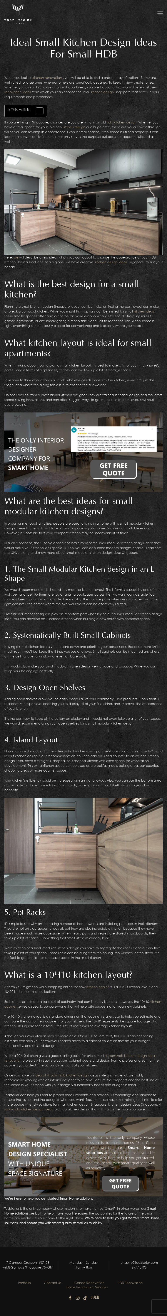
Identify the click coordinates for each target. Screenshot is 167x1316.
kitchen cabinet (98, 987)
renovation (13, 1060)
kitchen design (102, 92)
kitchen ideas (144, 311)
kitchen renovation (47, 77)
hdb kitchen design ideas (136, 1056)
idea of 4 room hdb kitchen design (62, 1075)
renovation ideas (17, 92)
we (16, 257)
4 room (110, 1056)
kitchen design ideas (111, 262)
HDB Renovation (130, 1283)
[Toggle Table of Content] (37, 111)
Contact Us (52, 1283)
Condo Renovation (89, 1283)
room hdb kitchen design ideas (28, 1109)
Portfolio (24, 1283)
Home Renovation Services (87, 1287)
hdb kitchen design (122, 122)
